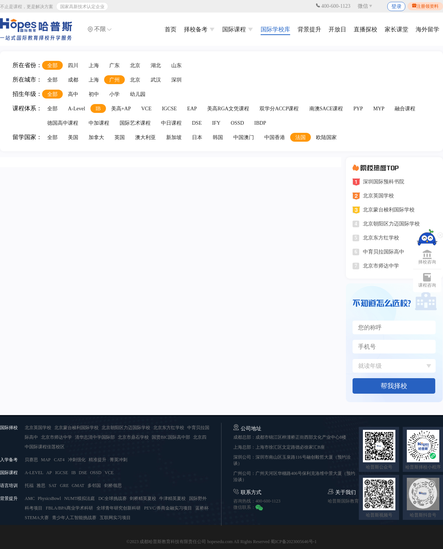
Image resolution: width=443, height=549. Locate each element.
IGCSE (169, 108)
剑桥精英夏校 (143, 498)
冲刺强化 (77, 459)
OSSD (237, 123)
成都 (73, 80)
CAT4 (59, 459)
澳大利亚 (145, 137)
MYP (378, 108)
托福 (30, 485)
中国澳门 (243, 137)
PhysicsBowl (49, 498)
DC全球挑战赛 (113, 498)
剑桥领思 (113, 485)
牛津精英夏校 (172, 498)
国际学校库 (275, 29)
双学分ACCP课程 (279, 108)
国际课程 (237, 29)
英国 (119, 137)
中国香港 (274, 137)
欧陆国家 (326, 137)
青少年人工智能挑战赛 (74, 517)
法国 (300, 137)
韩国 (218, 137)
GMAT (78, 485)
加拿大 (96, 137)
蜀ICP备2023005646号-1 (294, 541)
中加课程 (99, 123)
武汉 (156, 80)
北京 (135, 65)
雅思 (41, 485)
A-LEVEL (34, 472)
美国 (73, 137)
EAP (192, 108)
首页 (170, 29)
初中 (94, 94)
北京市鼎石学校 (134, 437)
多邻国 (94, 485)
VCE (146, 108)
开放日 (337, 29)
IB (98, 108)
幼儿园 (137, 94)
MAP (46, 459)
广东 (114, 65)
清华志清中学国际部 (95, 437)
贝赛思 (32, 459)
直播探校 (365, 29)
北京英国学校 (378, 195)
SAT (52, 485)
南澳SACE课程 (326, 108)
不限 (99, 29)
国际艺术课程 (135, 123)
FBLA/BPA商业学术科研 (69, 508)
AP (49, 472)
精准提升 (97, 459)
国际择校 (9, 427)
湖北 (156, 65)
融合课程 (405, 108)
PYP (358, 108)
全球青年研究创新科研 (118, 508)
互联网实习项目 (115, 517)
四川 (73, 65)
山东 (176, 65)
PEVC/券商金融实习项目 (168, 508)
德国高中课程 (62, 123)
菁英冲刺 (118, 459)
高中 (73, 94)
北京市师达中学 (381, 266)
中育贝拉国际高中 (383, 252)
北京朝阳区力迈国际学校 (391, 224)
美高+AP (121, 108)
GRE (65, 485)
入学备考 (9, 459)
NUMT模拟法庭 (79, 498)
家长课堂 (396, 29)
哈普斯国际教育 (343, 501)
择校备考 (199, 29)
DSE (197, 123)
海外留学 (427, 29)
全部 (52, 65)
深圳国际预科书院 (383, 181)
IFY (216, 123)
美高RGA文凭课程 (228, 108)
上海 (94, 65)
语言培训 (9, 485)
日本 (197, 137)
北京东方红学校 (381, 238)
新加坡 (174, 137)
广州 (114, 80)
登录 (396, 6)
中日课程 (171, 123)
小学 (114, 94)
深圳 (176, 80)
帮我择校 (394, 386)
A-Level (76, 108)
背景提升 (309, 29)
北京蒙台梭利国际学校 (389, 210)
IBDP (260, 123)
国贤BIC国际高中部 (171, 437)
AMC (30, 498)
